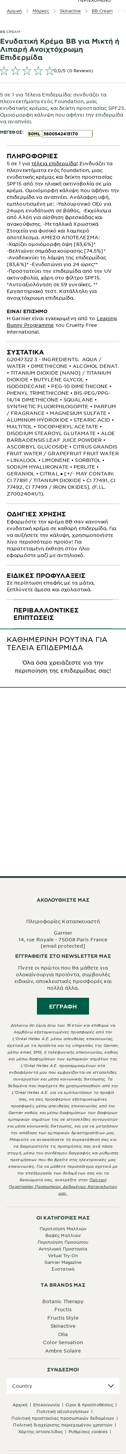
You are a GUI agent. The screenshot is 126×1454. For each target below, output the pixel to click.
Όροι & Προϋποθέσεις (89, 1404)
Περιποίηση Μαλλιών (63, 1228)
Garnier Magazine (63, 1262)
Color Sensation (63, 1342)
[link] (63, 71)
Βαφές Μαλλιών (63, 1235)
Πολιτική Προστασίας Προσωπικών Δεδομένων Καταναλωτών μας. (63, 1186)
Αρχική (20, 1404)
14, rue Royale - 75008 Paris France (63, 939)
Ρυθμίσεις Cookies (88, 1431)
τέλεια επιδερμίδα (54, 163)
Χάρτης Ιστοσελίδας (40, 1431)
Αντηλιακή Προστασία (63, 1248)
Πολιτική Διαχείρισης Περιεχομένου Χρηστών (62, 1424)
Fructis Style (62, 1318)
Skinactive (63, 1326)
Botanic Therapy (63, 1301)
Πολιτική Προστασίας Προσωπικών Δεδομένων (62, 1418)
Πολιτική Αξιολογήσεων (63, 1411)
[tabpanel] (63, 243)
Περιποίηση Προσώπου (63, 1242)
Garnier (63, 933)
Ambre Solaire (63, 1351)
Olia (63, 1334)
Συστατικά (63, 1269)
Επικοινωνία (46, 1404)
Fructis (63, 1309)
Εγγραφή (63, 1006)
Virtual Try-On (63, 1255)
